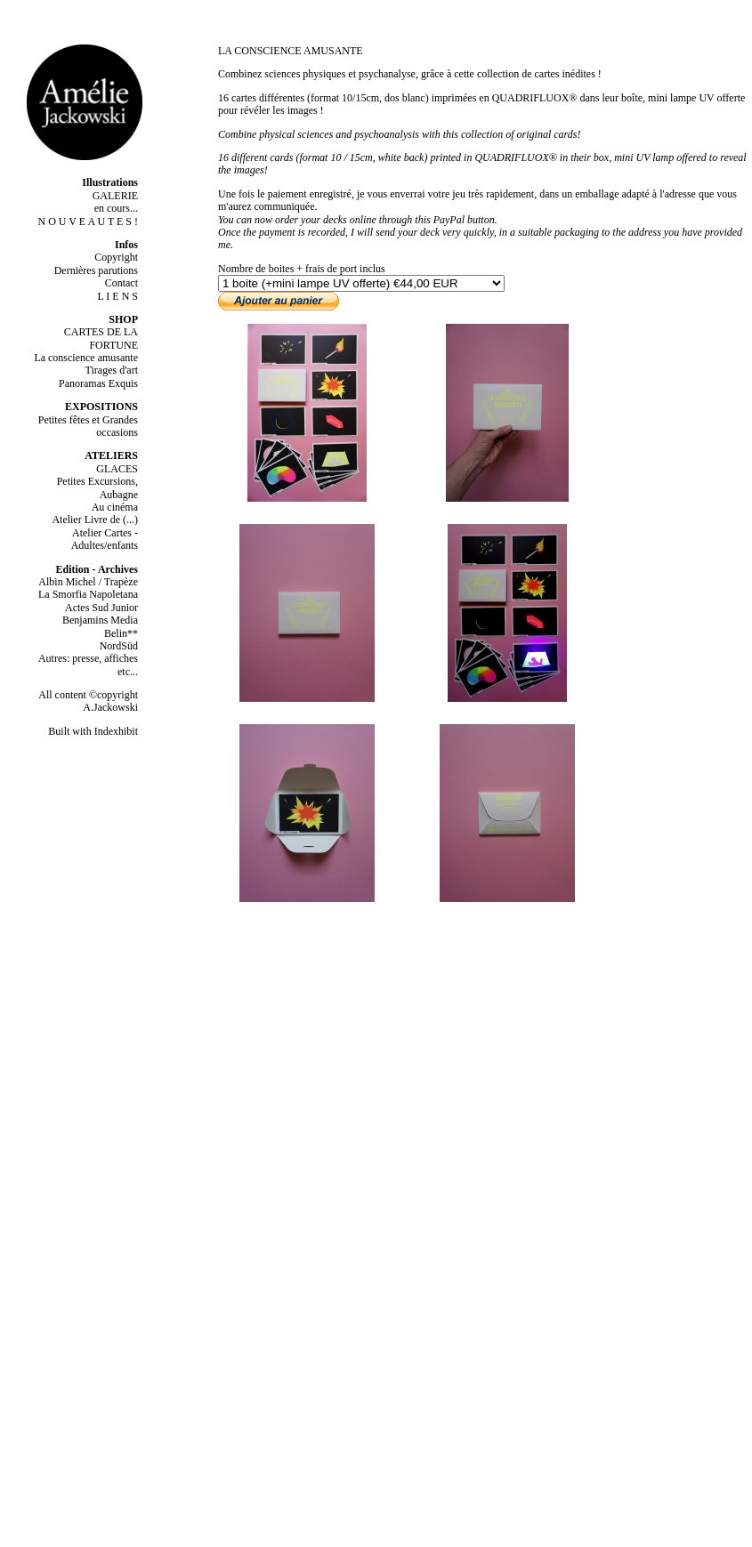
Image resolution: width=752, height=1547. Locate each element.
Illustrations (110, 182)
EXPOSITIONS (101, 406)
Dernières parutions (96, 270)
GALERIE (115, 195)
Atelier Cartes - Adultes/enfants (104, 539)
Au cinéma (115, 507)
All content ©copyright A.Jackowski (88, 701)
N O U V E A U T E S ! (88, 221)
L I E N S (117, 296)
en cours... (116, 208)
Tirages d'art (111, 370)
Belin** (121, 633)
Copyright (116, 257)
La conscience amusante (86, 357)
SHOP (123, 319)
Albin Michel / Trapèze (88, 582)
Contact (121, 283)
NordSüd (119, 646)
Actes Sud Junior (101, 607)
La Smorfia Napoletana (88, 594)
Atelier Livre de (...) (95, 519)
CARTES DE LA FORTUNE (101, 338)
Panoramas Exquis (98, 383)
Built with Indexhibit (93, 731)
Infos (126, 244)
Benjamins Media (100, 620)
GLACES (117, 469)
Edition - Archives (97, 569)
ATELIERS (111, 455)
